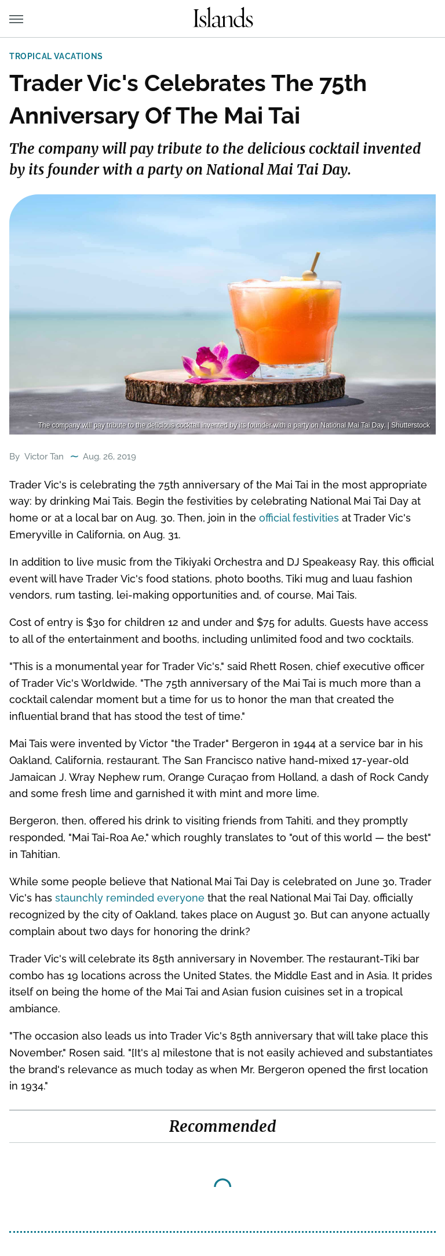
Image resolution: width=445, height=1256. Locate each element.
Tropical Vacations (56, 56)
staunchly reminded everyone (130, 898)
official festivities (299, 518)
